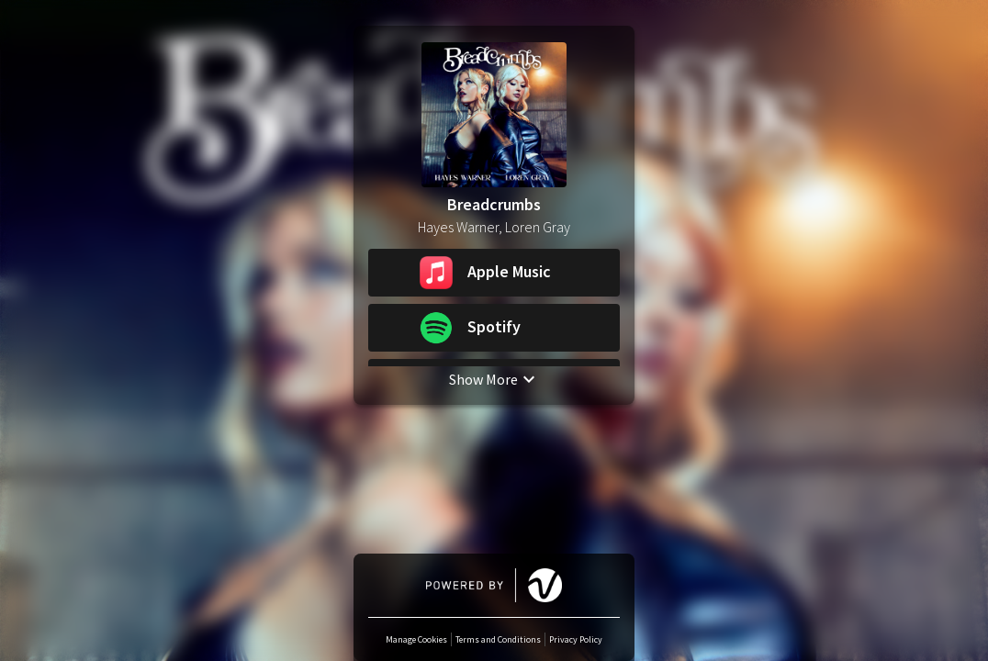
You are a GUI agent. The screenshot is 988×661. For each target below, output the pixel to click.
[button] (494, 273)
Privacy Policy (575, 639)
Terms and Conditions (498, 639)
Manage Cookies (416, 639)
